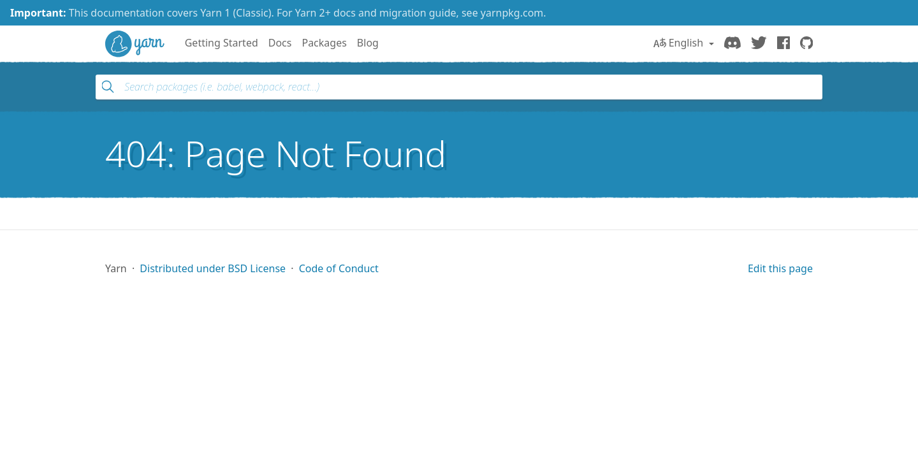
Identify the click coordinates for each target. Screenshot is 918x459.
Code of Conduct (339, 268)
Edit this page (780, 268)
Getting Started (221, 43)
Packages (324, 43)
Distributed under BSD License (213, 268)
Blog (368, 43)
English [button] (679, 43)
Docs (280, 43)
